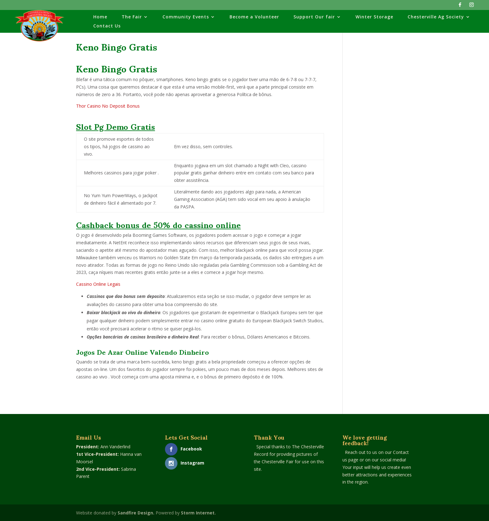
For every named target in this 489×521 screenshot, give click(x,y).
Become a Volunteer (254, 17)
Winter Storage (374, 17)
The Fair (132, 17)
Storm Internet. (198, 513)
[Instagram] (471, 6)
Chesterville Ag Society (436, 17)
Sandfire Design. (136, 513)
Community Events (185, 17)
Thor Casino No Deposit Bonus (108, 106)
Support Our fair (314, 17)
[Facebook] (460, 6)
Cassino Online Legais (98, 284)
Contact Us (107, 26)
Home (100, 17)
